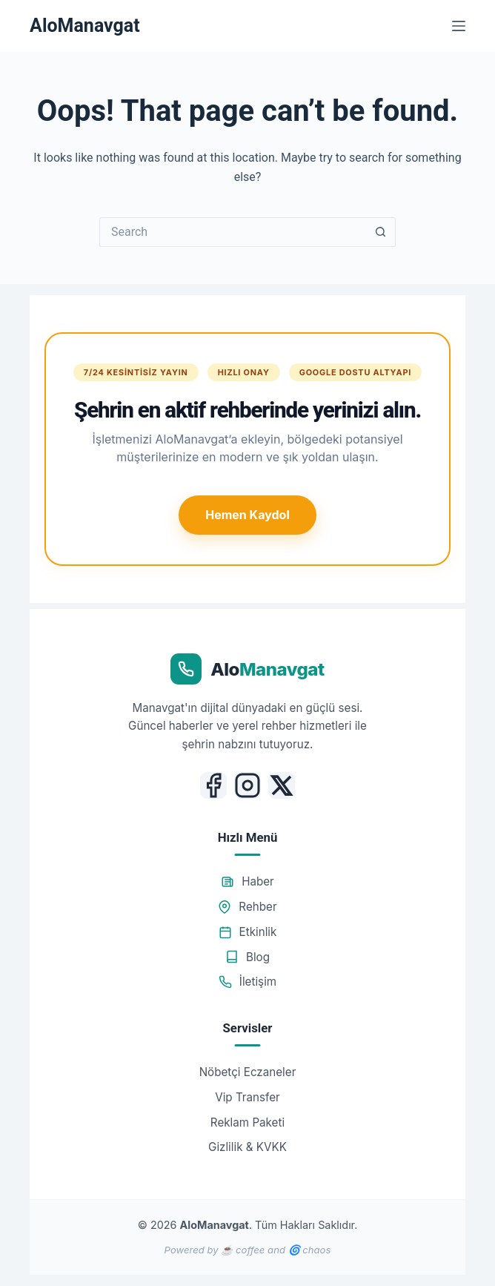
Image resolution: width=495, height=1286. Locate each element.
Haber (247, 881)
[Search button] (381, 232)
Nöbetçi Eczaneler (247, 1072)
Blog (247, 957)
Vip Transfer (247, 1097)
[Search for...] (232, 232)
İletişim (247, 982)
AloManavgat (85, 25)
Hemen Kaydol (247, 514)
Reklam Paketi (247, 1122)
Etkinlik (248, 932)
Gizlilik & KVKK (247, 1147)
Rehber (247, 907)
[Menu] (458, 26)
